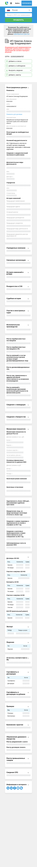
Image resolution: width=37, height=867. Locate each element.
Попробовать (26, 3)
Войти (17, 3)
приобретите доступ (21, 34)
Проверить (18, 20)
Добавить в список (15, 61)
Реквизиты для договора (14, 114)
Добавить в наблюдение (17, 66)
